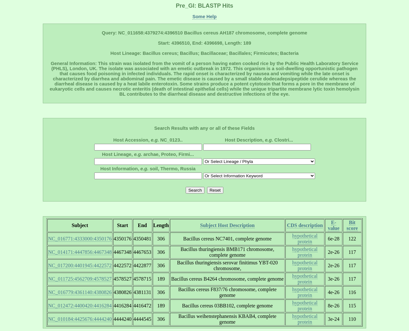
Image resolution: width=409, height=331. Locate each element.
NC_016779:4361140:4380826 (80, 292)
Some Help (204, 16)
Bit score (352, 225)
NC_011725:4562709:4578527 (80, 279)
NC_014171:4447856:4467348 (80, 252)
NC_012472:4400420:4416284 (80, 305)
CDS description (305, 225)
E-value (333, 225)
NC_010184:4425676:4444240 (80, 319)
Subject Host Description (227, 225)
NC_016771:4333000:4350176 (80, 238)
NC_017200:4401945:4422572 (80, 265)
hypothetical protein (305, 238)
